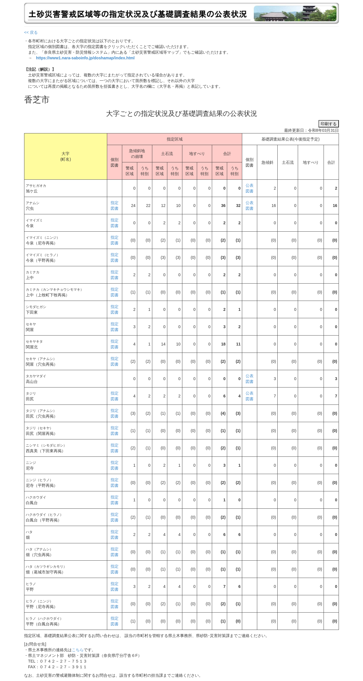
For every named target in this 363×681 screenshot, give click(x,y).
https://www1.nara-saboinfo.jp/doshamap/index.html (85, 58)
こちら (78, 650)
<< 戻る (31, 32)
